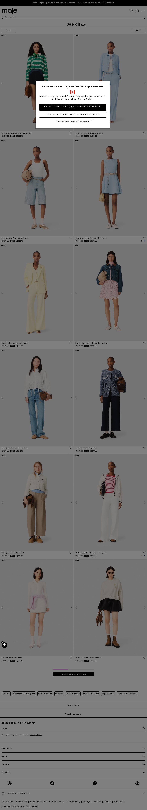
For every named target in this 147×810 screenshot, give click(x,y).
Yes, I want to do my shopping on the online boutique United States (73, 107)
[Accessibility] (4, 645)
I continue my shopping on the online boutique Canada (73, 115)
